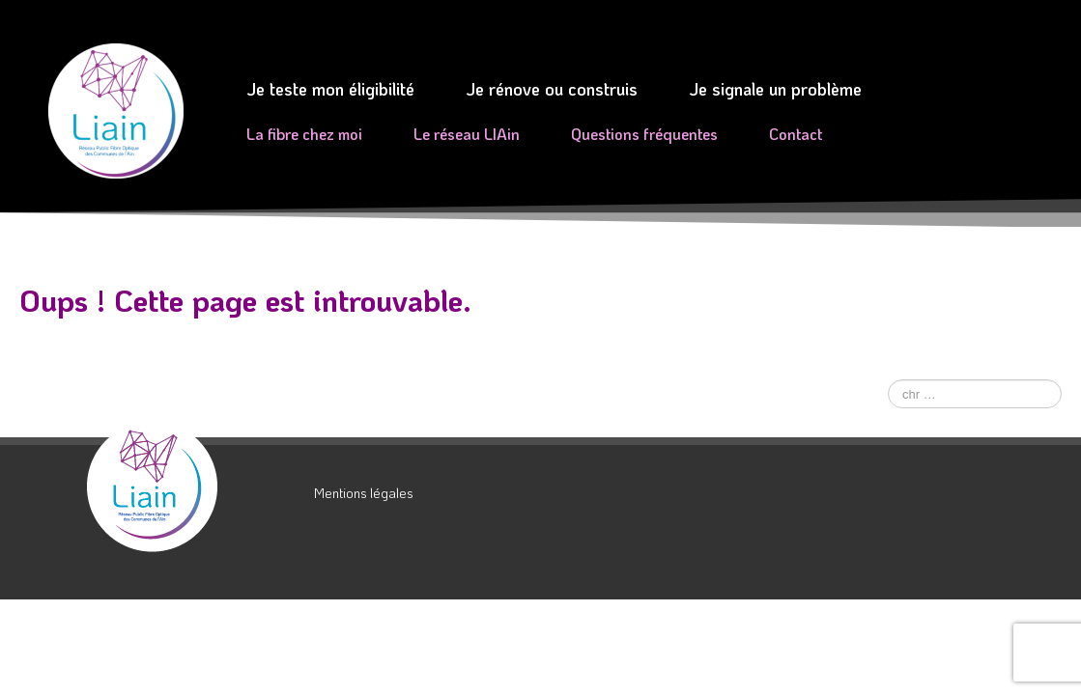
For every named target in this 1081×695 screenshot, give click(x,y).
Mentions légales (363, 493)
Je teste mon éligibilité (330, 88)
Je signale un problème (775, 88)
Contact (795, 134)
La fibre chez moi (304, 134)
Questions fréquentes (644, 134)
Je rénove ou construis (552, 88)
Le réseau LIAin (466, 134)
